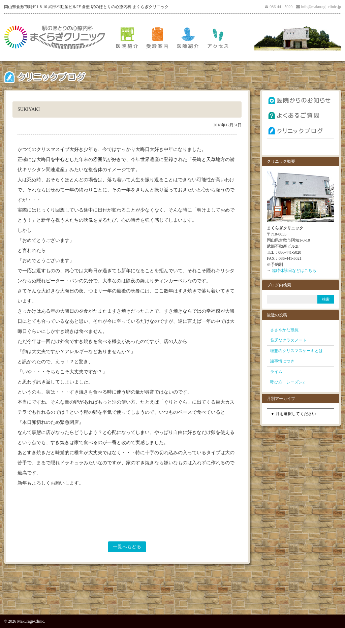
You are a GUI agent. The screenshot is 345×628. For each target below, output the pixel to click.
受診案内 (157, 37)
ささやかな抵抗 (284, 329)
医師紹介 (187, 37)
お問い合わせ (300, 146)
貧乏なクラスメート (288, 340)
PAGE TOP (172, 599)
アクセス (218, 37)
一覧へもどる (127, 546)
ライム (276, 371)
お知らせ (300, 100)
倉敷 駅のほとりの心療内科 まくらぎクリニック (54, 37)
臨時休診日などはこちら (294, 270)
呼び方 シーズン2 (287, 382)
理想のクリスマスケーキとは (296, 350)
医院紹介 (127, 37)
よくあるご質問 (300, 116)
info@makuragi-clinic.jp (321, 6)
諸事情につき (282, 361)
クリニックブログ (300, 131)
